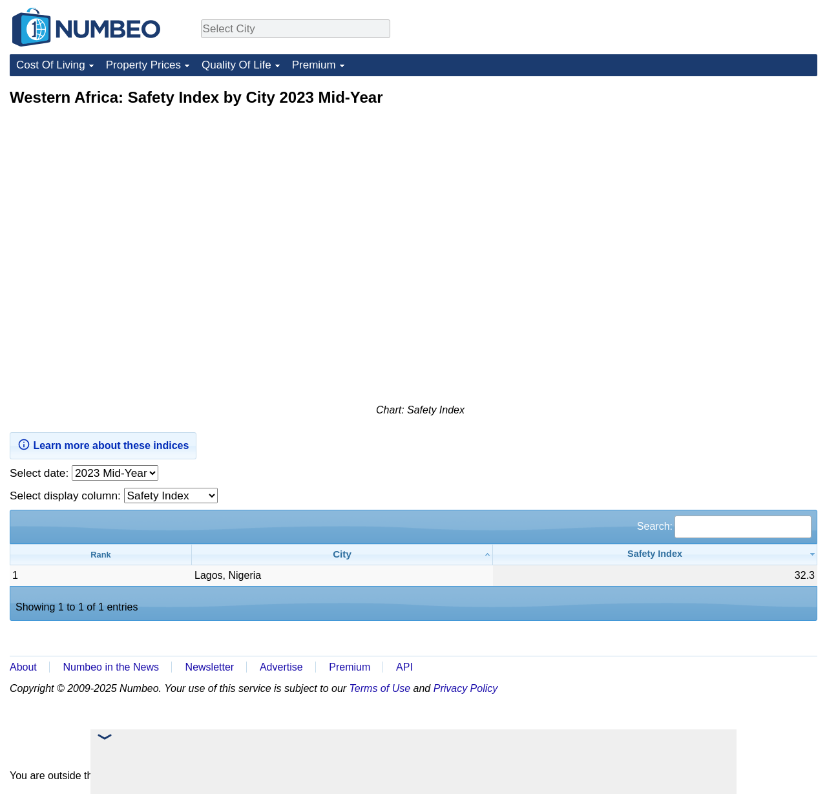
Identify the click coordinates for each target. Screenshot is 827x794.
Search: (724, 526)
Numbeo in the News (111, 667)
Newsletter (210, 667)
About (23, 667)
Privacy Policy (466, 688)
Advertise (281, 667)
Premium (314, 65)
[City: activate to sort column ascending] (342, 554)
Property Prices (143, 65)
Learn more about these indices (103, 444)
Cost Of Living (50, 65)
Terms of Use (380, 688)
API (404, 667)
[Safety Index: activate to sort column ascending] (655, 554)
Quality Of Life (236, 65)
